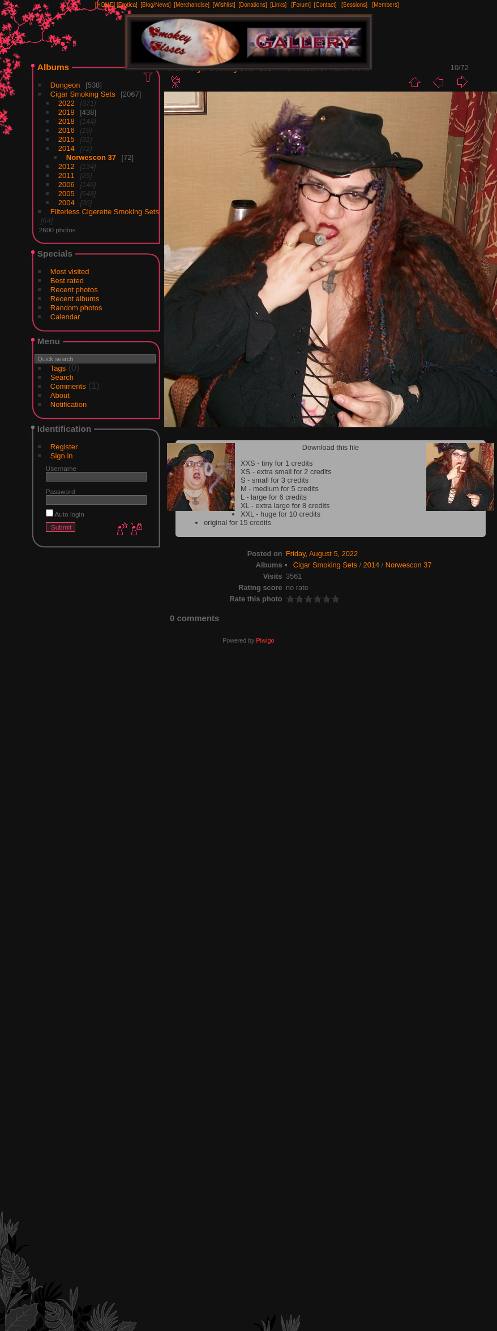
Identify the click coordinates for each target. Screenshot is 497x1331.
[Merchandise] (191, 5)
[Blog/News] (155, 5)
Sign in (61, 456)
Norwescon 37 (91, 157)
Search (62, 377)
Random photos (76, 308)
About (60, 395)
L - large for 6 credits (274, 497)
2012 (66, 166)
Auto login (65, 514)
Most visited (69, 271)
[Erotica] (127, 5)
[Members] (385, 5)
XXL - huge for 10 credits (280, 514)
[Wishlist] (224, 5)
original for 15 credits (237, 522)
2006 (66, 184)
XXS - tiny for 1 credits (276, 463)
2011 (66, 175)
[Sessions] (354, 5)
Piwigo (265, 640)
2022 (66, 103)
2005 (66, 193)
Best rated (67, 280)
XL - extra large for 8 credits (285, 505)
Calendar (65, 317)
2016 (66, 130)
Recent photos (74, 289)
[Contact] (325, 5)
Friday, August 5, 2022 (322, 553)
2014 (66, 148)
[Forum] (301, 5)
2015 (66, 139)
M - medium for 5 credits (280, 488)
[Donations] (252, 5)
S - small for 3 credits (275, 480)
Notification (68, 404)
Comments (68, 386)
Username (61, 468)
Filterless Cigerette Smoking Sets (104, 211)
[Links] (278, 5)
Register (64, 447)
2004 (66, 202)
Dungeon (65, 85)
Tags (58, 368)
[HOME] (105, 5)
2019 (66, 112)
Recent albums (75, 298)
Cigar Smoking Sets (82, 94)
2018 (66, 121)
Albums (53, 67)
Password (60, 491)
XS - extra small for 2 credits (286, 471)
